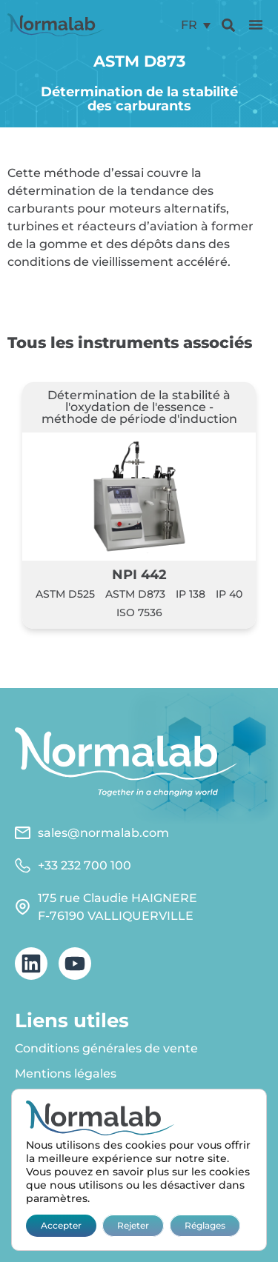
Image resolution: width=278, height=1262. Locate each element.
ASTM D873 (135, 594)
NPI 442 (139, 574)
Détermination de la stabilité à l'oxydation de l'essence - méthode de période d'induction (139, 407)
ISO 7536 (139, 612)
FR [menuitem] (189, 25)
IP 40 (229, 594)
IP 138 (190, 594)
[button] (255, 24)
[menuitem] (195, 25)
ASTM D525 (65, 594)
